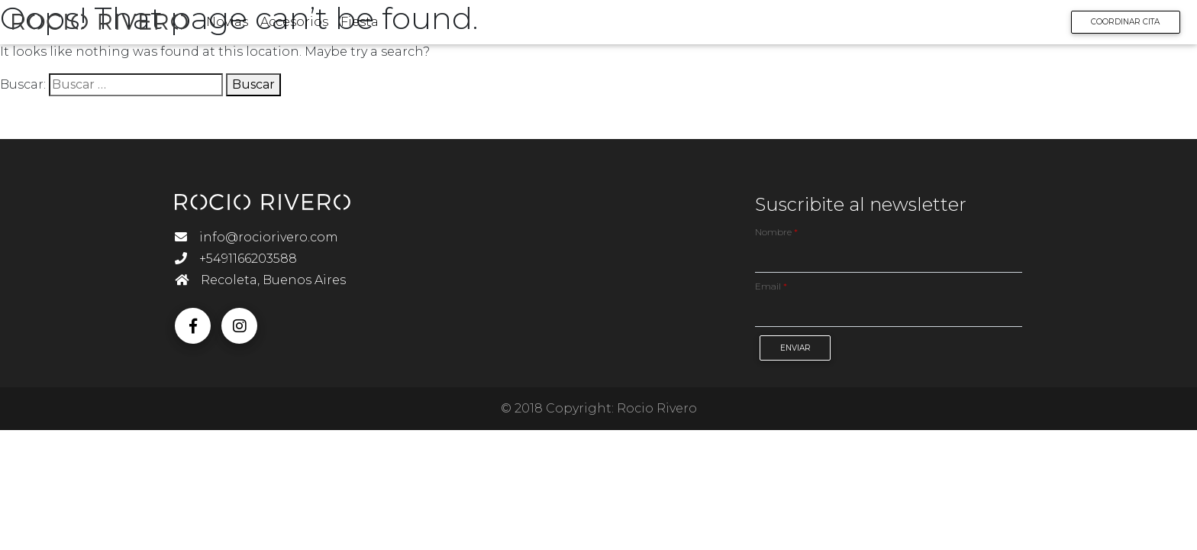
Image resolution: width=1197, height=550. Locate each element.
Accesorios (305, 25)
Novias (238, 25)
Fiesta (370, 25)
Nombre (776, 232)
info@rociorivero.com (256, 237)
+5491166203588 (236, 258)
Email (771, 286)
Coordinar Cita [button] (1114, 25)
